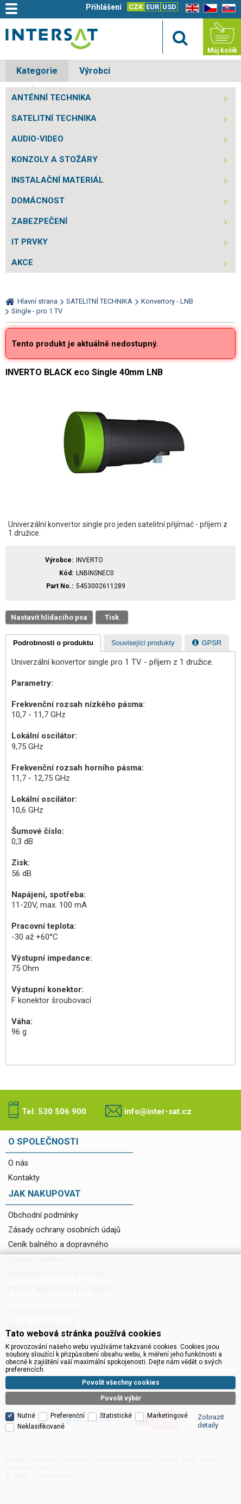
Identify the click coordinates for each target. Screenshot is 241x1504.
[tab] (53, 643)
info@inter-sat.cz (158, 1111)
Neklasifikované (41, 1426)
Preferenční (67, 1415)
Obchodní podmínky (43, 1215)
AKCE (22, 262)
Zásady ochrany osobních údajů (64, 1230)
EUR (152, 7)
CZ (208, 8)
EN (190, 8)
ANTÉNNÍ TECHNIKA (51, 97)
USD (169, 7)
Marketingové (167, 1415)
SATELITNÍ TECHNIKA (54, 118)
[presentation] (53, 643)
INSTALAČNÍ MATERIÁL (57, 180)
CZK (136, 7)
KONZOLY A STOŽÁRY (54, 159)
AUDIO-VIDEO (37, 139)
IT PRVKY (29, 242)
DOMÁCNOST (38, 200)
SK (227, 8)
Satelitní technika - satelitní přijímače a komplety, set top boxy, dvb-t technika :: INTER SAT (51, 39)
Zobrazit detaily (211, 1421)
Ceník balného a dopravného (58, 1244)
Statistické (116, 1415)
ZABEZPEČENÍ (39, 221)
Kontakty (24, 1177)
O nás (18, 1163)
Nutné (26, 1415)
